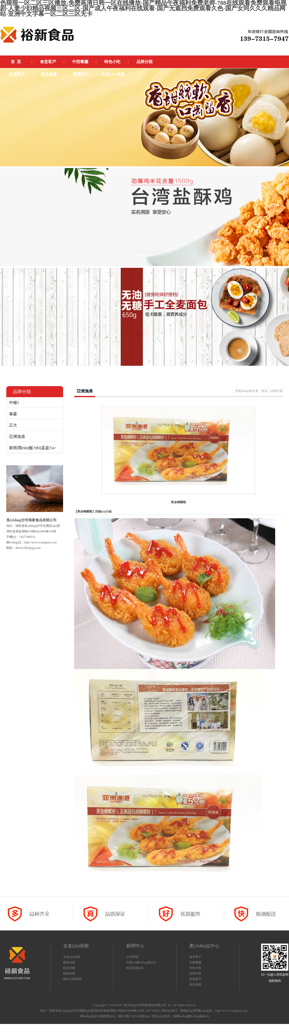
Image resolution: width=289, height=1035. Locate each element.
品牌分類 (195, 973)
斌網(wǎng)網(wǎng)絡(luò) (191, 1016)
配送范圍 (69, 968)
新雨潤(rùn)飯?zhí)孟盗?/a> (32, 448)
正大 (13, 425)
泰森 (13, 414)
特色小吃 (195, 968)
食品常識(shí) (135, 968)
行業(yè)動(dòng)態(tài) (141, 962)
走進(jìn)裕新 (71, 957)
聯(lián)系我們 (72, 979)
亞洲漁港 (17, 436)
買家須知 (69, 962)
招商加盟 (69, 973)
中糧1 (14, 402)
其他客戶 (195, 979)
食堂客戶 (195, 957)
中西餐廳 (195, 962)
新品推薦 (195, 984)
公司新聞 (132, 957)
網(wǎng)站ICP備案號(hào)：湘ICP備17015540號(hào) (115, 1016)
